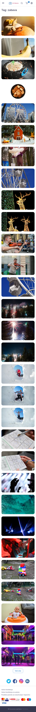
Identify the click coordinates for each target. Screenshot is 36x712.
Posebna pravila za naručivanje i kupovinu (15, 695)
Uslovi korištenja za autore (10, 692)
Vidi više (18, 671)
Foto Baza (25, 709)
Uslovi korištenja (7, 689)
